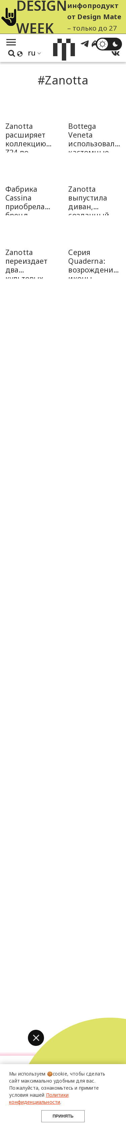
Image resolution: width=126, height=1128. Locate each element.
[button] (36, 1038)
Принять (62, 1116)
